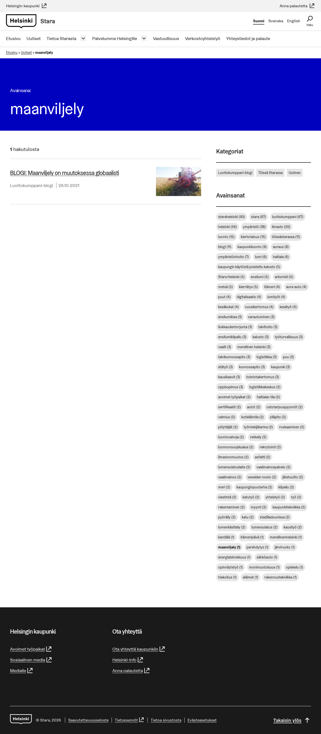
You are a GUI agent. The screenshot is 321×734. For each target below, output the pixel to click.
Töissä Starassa (270, 172)
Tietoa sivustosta (166, 720)
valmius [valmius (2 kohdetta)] (226, 417)
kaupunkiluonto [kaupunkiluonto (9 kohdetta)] (252, 247)
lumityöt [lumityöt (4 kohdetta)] (276, 297)
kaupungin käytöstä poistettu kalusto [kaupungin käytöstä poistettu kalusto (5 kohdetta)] (249, 267)
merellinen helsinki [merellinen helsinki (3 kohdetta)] (254, 347)
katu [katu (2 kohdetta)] (248, 517)
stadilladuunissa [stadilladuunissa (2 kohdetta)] (275, 517)
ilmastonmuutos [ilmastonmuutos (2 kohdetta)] (233, 457)
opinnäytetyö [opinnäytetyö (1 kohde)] (230, 567)
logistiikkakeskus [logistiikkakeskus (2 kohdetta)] (265, 387)
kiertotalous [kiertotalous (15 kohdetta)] (253, 237)
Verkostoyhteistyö (202, 38)
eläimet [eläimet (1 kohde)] (250, 577)
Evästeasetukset (202, 720)
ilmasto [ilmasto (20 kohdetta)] (281, 227)
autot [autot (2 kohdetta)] (254, 407)
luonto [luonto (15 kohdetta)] (226, 237)
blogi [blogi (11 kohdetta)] (224, 247)
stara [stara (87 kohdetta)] (258, 217)
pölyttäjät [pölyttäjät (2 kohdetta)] (228, 427)
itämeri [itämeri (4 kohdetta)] (272, 287)
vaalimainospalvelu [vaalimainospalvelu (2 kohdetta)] (274, 467)
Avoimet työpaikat (31, 649)
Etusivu (13, 38)
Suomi (258, 21)
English (293, 21)
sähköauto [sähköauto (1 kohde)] (267, 557)
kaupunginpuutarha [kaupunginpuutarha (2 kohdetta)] (254, 487)
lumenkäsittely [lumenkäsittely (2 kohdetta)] (232, 527)
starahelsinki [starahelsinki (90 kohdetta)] (231, 217)
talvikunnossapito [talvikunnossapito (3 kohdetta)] (234, 357)
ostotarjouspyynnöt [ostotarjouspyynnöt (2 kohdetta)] (285, 407)
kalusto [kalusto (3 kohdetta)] (261, 337)
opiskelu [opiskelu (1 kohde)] (294, 567)
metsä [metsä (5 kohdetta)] (225, 287)
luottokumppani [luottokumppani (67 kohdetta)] (287, 217)
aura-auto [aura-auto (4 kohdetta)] (296, 287)
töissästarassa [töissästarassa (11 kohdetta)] (286, 237)
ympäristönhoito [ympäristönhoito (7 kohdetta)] (233, 257)
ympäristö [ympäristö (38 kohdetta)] (254, 227)
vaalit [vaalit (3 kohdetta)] (224, 347)
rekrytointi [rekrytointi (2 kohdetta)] (270, 447)
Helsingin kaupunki (26, 6)
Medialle (21, 670)
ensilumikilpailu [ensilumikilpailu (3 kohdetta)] (232, 337)
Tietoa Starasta (61, 38)
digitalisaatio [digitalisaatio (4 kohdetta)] (249, 297)
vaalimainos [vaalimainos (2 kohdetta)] (230, 477)
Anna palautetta (297, 6)
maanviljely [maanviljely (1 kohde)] (229, 547)
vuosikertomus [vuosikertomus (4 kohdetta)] (259, 307)
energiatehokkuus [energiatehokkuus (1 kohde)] (234, 557)
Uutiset (34, 38)
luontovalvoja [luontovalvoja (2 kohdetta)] (231, 437)
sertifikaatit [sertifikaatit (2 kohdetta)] (229, 407)
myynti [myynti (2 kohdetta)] (259, 507)
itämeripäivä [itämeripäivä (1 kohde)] (252, 537)
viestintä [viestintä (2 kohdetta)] (227, 497)
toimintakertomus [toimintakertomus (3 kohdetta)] (262, 377)
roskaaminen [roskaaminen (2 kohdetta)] (291, 427)
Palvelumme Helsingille (114, 38)
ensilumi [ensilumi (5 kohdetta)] (260, 277)
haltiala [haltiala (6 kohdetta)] (281, 257)
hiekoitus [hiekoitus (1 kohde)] (227, 577)
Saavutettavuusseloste (88, 720)
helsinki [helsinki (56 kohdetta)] (227, 227)
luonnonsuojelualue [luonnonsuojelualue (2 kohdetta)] (236, 447)
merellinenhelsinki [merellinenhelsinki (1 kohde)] (286, 537)
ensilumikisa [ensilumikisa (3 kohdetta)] (230, 317)
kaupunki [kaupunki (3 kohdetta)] (280, 367)
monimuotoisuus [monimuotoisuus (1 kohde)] (264, 567)
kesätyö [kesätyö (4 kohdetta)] (288, 307)
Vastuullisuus (166, 38)
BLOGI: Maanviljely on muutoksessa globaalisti (64, 173)
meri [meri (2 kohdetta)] (224, 487)
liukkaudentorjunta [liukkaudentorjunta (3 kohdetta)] (235, 327)
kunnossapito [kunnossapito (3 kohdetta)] (252, 367)
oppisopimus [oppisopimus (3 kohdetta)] (230, 387)
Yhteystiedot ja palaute (248, 38)
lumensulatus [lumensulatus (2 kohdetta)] (265, 527)
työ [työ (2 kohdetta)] (296, 497)
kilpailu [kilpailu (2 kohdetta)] (286, 487)
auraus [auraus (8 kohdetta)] (281, 247)
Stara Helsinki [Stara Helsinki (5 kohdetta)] (231, 277)
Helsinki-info (128, 659)
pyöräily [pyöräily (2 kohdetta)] (227, 517)
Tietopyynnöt (129, 720)
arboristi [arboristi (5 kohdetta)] (284, 277)
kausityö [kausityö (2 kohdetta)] (293, 527)
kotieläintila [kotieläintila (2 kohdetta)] (252, 417)
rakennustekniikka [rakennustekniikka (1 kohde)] (280, 577)
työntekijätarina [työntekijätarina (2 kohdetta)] (258, 427)
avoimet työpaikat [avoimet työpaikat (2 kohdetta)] (234, 397)
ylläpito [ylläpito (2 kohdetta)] (278, 417)
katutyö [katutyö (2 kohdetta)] (251, 497)
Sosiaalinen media (31, 659)
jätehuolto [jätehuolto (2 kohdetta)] (292, 477)
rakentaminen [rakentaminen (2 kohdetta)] (231, 507)
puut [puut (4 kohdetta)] (224, 297)
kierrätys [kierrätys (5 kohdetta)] (248, 287)
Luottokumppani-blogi (31, 185)
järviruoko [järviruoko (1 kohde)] (285, 547)
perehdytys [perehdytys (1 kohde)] (258, 547)
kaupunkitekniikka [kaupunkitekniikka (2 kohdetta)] (289, 507)
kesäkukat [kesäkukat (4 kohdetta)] (228, 307)
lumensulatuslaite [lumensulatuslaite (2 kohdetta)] (234, 467)
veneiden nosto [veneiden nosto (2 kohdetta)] (262, 477)
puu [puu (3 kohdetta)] (288, 357)
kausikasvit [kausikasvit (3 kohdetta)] (229, 377)
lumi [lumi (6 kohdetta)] (261, 257)
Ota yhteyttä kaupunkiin (139, 649)
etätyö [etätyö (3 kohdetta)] (225, 367)
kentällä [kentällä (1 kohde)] (226, 537)
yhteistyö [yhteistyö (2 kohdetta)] (275, 497)
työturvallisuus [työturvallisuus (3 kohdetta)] (289, 337)
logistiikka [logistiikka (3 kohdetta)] (267, 357)
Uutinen (295, 172)
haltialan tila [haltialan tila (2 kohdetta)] (268, 397)
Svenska (275, 21)
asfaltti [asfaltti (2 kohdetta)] (262, 457)
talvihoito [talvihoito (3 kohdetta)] (268, 327)
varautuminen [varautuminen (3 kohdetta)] (261, 317)
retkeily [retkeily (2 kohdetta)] (258, 437)
